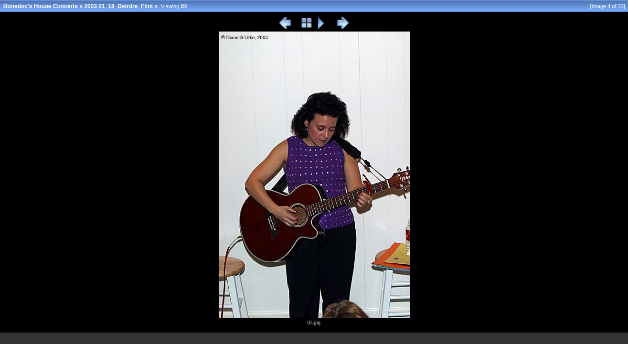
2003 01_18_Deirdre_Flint (118, 6)
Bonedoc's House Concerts (40, 6)
